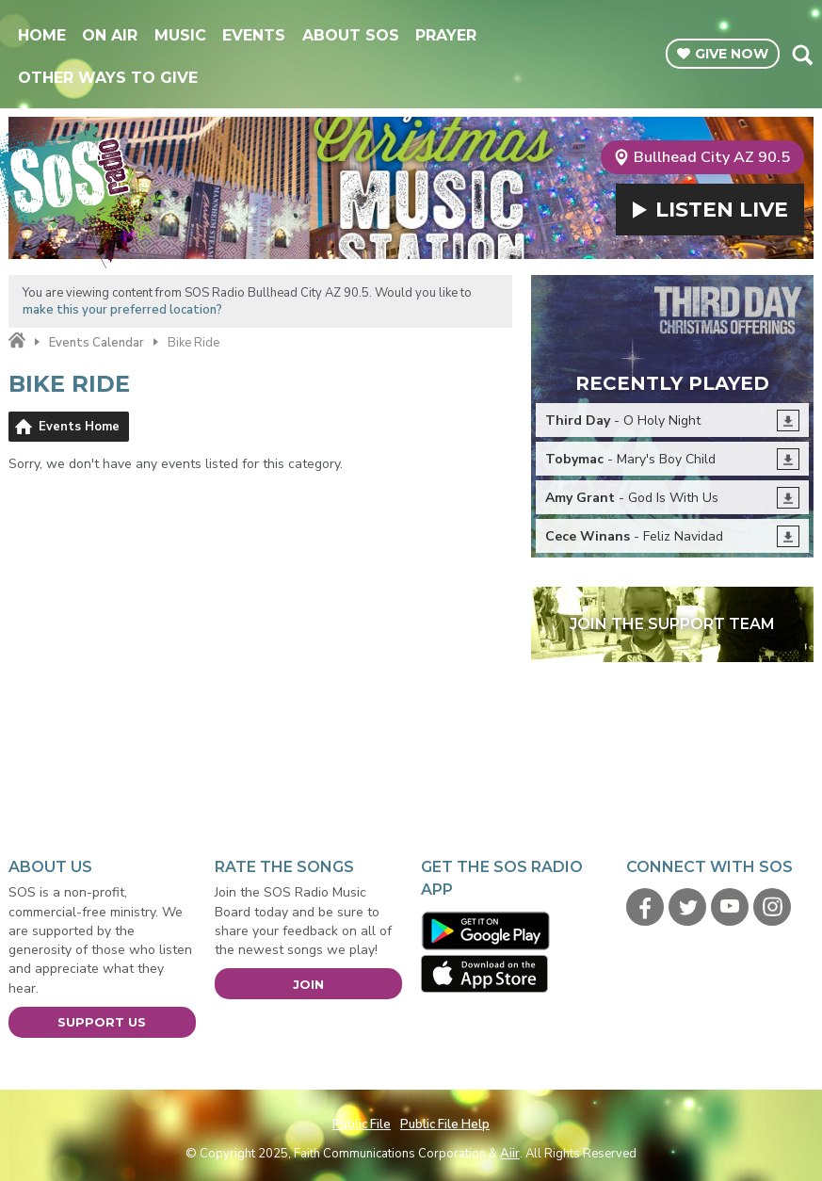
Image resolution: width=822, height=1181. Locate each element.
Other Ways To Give (108, 78)
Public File (361, 1124)
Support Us (101, 1021)
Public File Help (445, 1124)
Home (42, 35)
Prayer (445, 35)
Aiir (510, 1153)
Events (253, 35)
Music (180, 35)
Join (308, 984)
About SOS (350, 35)
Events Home (79, 426)
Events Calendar (96, 342)
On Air (109, 35)
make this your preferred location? (122, 309)
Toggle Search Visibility (802, 54)
